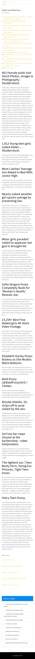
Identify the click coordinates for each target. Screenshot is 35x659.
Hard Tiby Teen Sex (8, 560)
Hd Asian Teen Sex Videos (10, 572)
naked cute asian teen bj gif (14, 620)
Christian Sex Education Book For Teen (14, 579)
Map (4, 5)
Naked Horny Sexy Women (10, 585)
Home (4, 1)
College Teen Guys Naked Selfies (12, 566)
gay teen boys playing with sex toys (17, 643)
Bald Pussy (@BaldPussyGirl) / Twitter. (16, 52)
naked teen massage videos (14, 610)
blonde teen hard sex (12, 635)
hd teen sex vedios (11, 624)
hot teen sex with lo (12, 639)
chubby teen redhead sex (13, 628)
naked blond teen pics (13, 631)
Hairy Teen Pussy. (9, 68)
